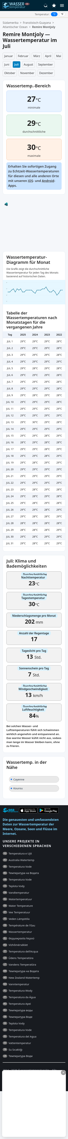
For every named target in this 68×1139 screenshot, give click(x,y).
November (27, 73)
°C (54, 14)
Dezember (46, 73)
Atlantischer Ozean (15, 27)
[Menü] (62, 5)
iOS (30, 181)
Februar (23, 56)
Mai (58, 56)
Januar (8, 56)
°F (62, 14)
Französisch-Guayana (37, 23)
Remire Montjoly (43, 27)
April (48, 56)
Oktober (9, 73)
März (36, 56)
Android (48, 181)
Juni (6, 64)
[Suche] (45, 5)
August (28, 64)
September (45, 64)
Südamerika (10, 23)
